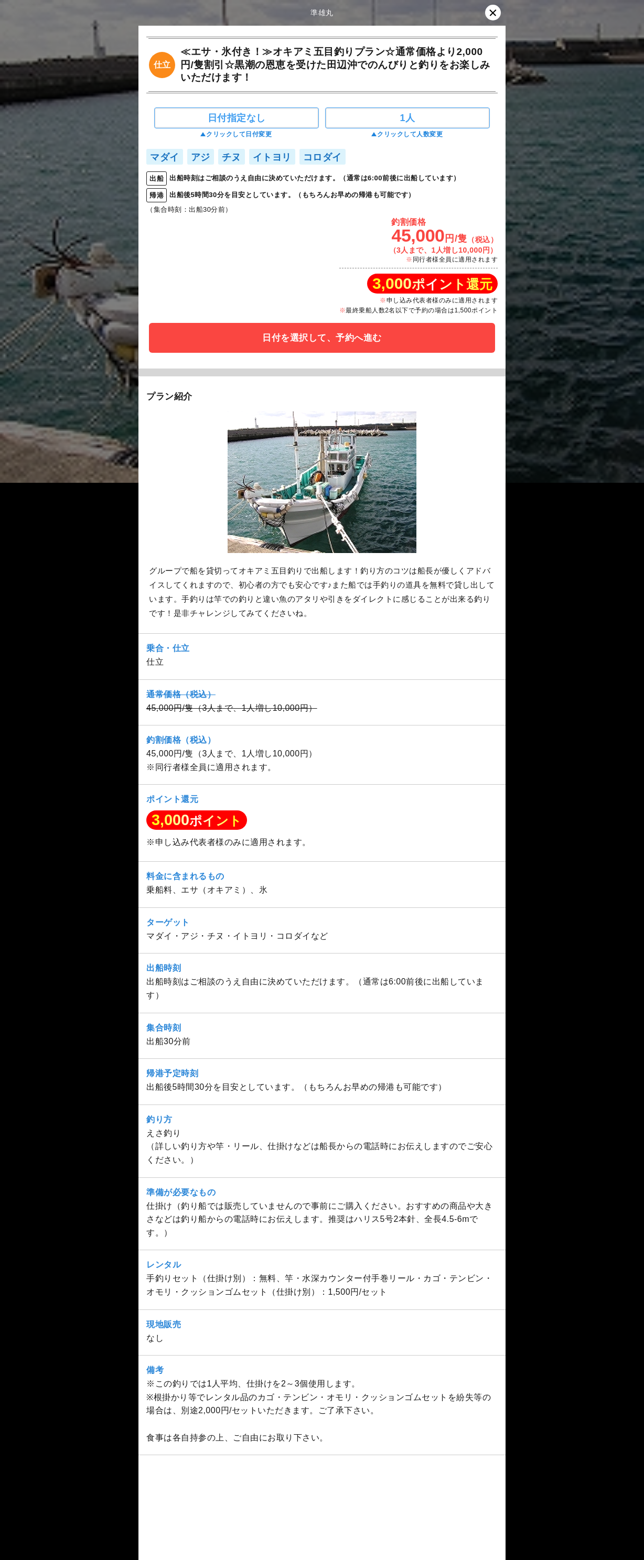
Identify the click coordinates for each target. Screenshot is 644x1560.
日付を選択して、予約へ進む (322, 338)
